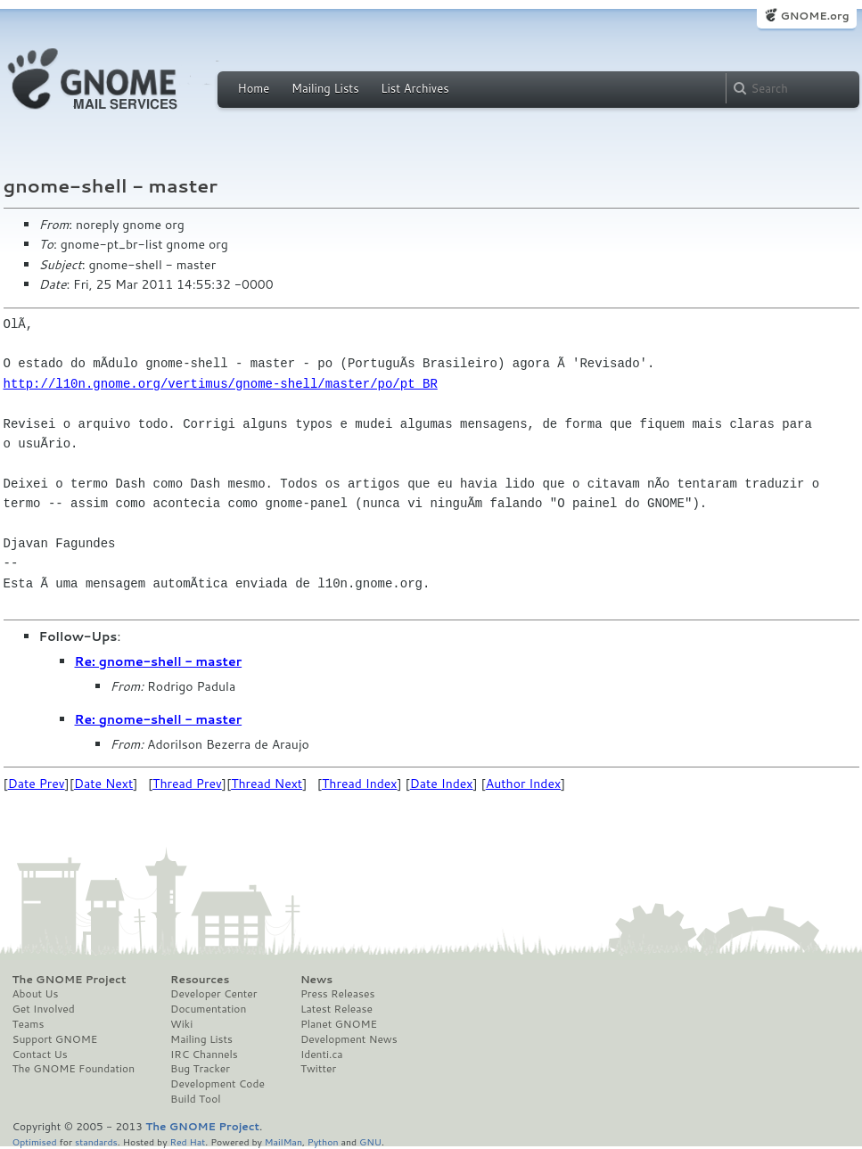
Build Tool (195, 1099)
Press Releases (337, 994)
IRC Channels (204, 1054)
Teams (28, 1024)
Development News (349, 1039)
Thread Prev (187, 783)
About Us (35, 994)
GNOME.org (814, 15)
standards (96, 1141)
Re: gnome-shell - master (158, 661)
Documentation (208, 1009)
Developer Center (213, 994)
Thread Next (266, 783)
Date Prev (36, 783)
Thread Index (360, 783)
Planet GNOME (338, 1024)
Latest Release (336, 1009)
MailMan (283, 1141)
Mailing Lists (325, 88)
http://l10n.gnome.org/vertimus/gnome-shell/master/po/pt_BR (221, 383)
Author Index (523, 783)
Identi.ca (321, 1054)
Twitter (318, 1069)
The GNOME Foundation (73, 1069)
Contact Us (40, 1054)
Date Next (103, 783)
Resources (199, 980)
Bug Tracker (200, 1069)
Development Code (217, 1084)
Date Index (441, 783)
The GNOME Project (69, 980)
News (316, 980)
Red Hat (187, 1141)
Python (323, 1141)
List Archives (414, 88)
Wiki (181, 1024)
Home (254, 88)
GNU (370, 1141)
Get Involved (43, 1009)
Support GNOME (55, 1039)
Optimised (34, 1141)
